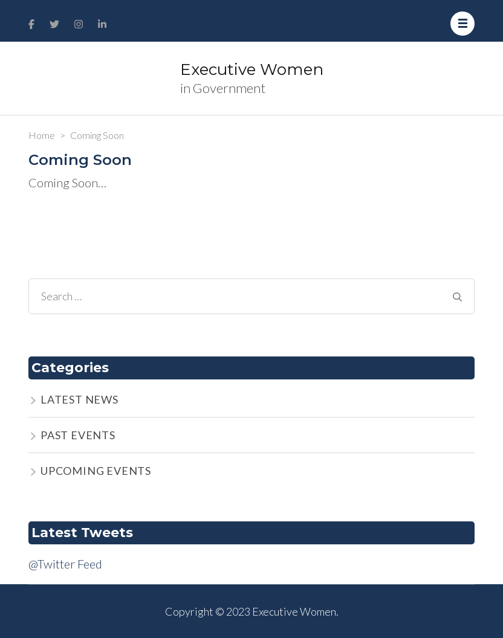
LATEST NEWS (79, 399)
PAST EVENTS (78, 435)
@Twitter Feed (65, 563)
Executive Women (251, 69)
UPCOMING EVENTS (96, 470)
